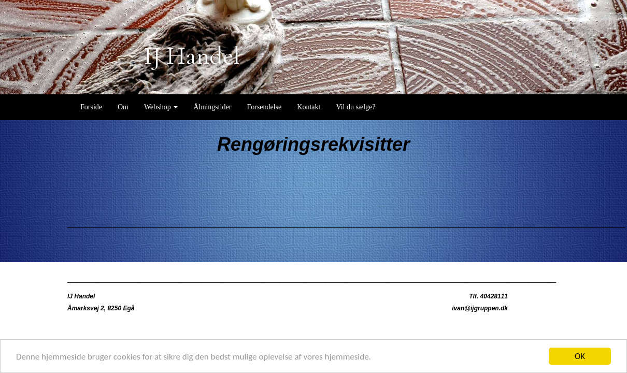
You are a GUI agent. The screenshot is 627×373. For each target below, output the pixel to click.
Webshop (161, 107)
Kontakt (308, 107)
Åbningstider (212, 107)
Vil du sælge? (355, 107)
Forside (91, 107)
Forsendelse (264, 107)
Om (123, 107)
